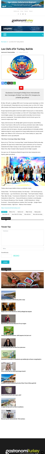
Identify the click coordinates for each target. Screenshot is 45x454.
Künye (21, 11)
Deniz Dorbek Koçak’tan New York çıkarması (28, 328)
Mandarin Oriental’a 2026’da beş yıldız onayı (28, 291)
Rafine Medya (13, 449)
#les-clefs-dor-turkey (37, 214)
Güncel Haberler (36, 449)
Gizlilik (14, 451)
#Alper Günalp (29, 211)
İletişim (31, 11)
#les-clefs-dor (27, 214)
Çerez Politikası (20, 451)
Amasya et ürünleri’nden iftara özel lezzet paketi (19, 285)
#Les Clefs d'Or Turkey (17, 214)
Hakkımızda (16, 11)
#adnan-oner (20, 211)
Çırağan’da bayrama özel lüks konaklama (27, 373)
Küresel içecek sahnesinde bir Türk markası (28, 382)
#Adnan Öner (12, 211)
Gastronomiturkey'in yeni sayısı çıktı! (26, 364)
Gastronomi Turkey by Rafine (8, 52)
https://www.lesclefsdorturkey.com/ (10, 208)
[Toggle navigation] (4, 34)
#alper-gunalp (37, 211)
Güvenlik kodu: (5, 252)
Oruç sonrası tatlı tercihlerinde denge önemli (28, 346)
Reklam (26, 11)
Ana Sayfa (4, 41)
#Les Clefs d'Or (5, 214)
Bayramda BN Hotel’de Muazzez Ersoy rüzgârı (28, 309)
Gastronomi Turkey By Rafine (25, 449)
